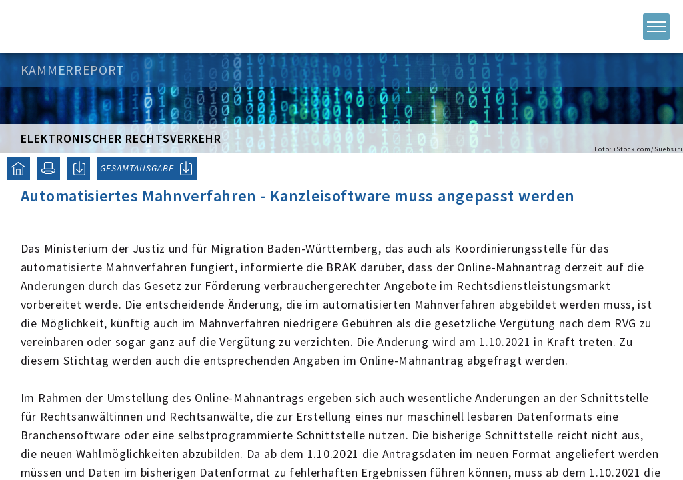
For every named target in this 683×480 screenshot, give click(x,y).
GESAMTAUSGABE (137, 168)
